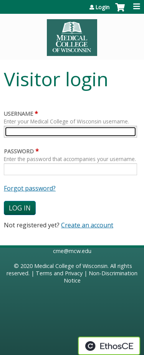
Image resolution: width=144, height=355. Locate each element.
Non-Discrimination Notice (101, 277)
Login (102, 7)
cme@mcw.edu (72, 251)
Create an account (87, 225)
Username (18, 113)
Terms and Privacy (59, 273)
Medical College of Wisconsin (71, 266)
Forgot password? (30, 188)
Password (19, 151)
